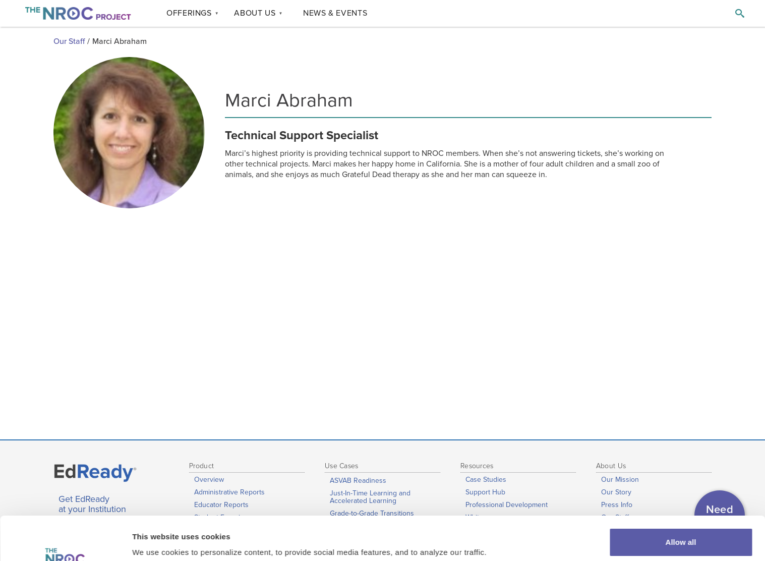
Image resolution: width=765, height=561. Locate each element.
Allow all (681, 501)
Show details (155, 539)
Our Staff (69, 41)
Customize (681, 534)
